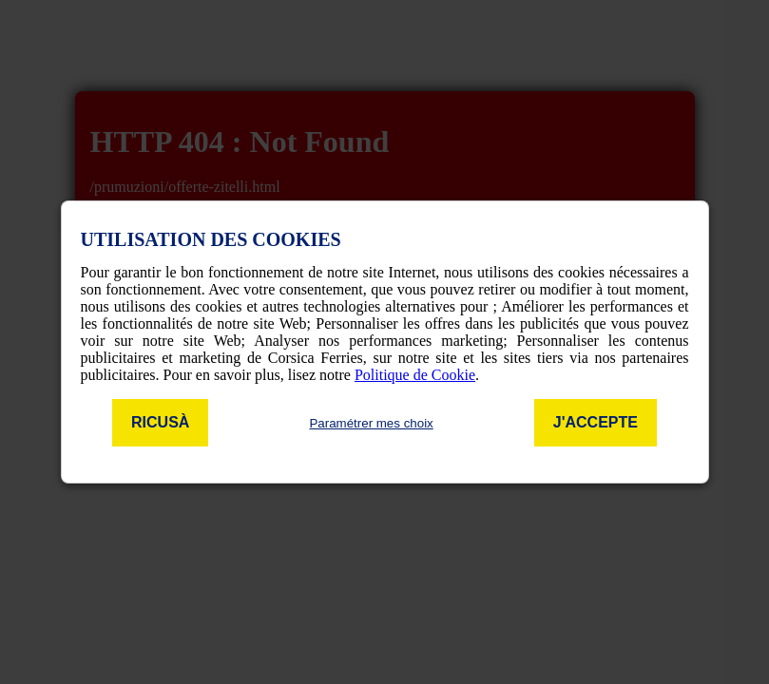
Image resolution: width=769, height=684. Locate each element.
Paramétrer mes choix (371, 423)
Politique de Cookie (415, 375)
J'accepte (595, 422)
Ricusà (160, 422)
